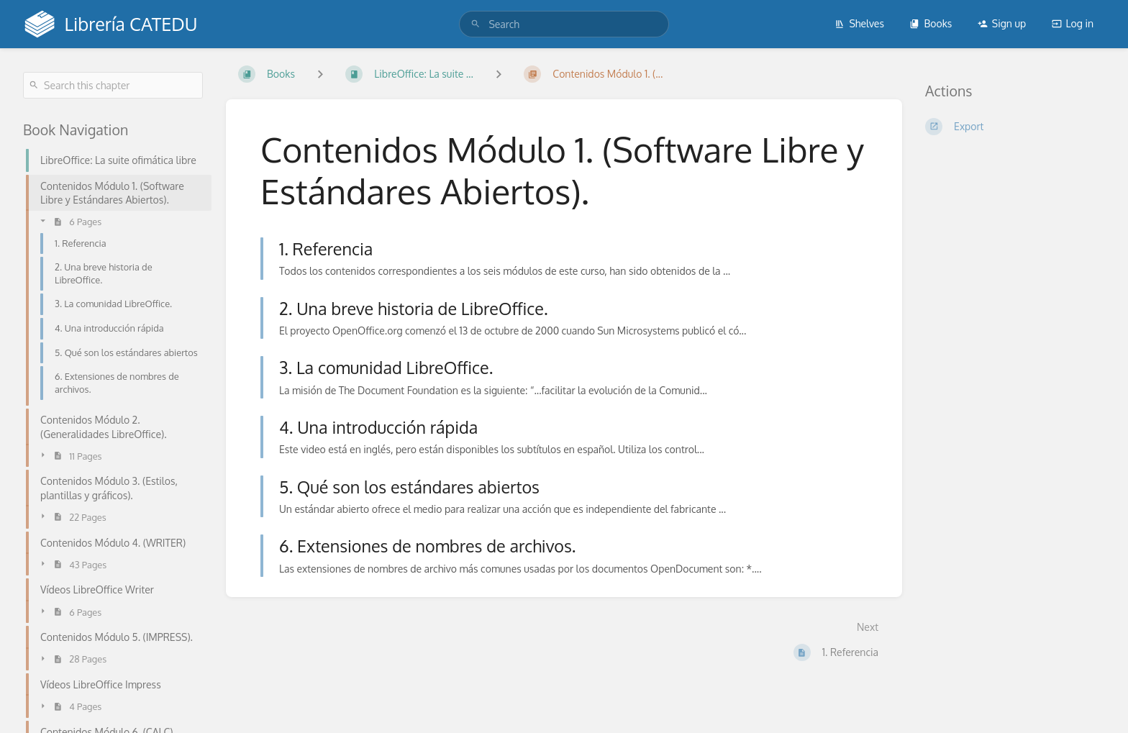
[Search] (475, 24)
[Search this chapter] (113, 85)
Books (930, 23)
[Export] (1015, 126)
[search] (563, 24)
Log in (1072, 23)
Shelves (859, 23)
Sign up (1002, 23)
